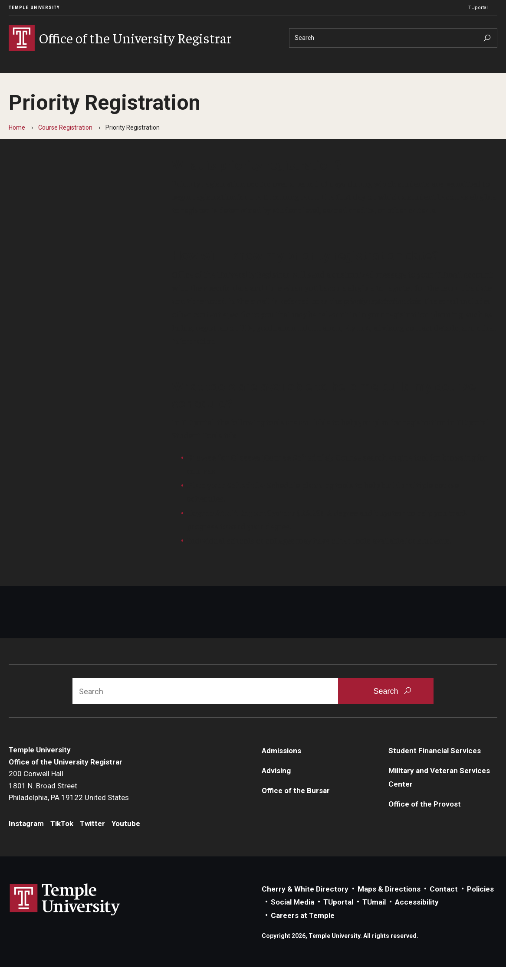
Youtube (126, 823)
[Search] (393, 38)
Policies (480, 889)
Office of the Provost (424, 804)
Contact (444, 889)
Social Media (292, 902)
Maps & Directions (389, 889)
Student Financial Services (434, 750)
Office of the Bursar (296, 790)
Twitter (92, 823)
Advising (276, 770)
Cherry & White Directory (305, 889)
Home (17, 127)
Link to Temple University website (65, 899)
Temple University (34, 7)
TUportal (478, 7)
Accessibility (417, 902)
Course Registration (65, 127)
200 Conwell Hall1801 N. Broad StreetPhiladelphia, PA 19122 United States (69, 785)
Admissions (281, 750)
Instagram (26, 823)
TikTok (61, 823)
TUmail (374, 902)
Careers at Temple (303, 915)
